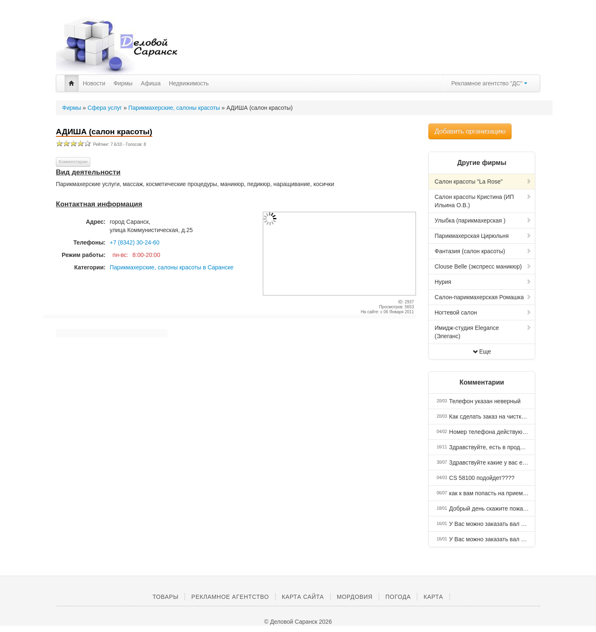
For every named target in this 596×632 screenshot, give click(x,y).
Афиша (151, 83)
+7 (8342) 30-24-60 (134, 242)
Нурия (483, 281)
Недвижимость (189, 83)
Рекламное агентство (230, 596)
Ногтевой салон (483, 312)
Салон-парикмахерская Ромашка (483, 297)
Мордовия (354, 596)
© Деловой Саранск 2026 (298, 621)
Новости (94, 83)
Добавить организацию (470, 131)
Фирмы (122, 83)
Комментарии (73, 161)
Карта (433, 596)
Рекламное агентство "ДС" (489, 83)
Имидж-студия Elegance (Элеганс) (483, 331)
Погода (398, 596)
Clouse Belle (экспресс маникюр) (483, 266)
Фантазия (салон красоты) (483, 251)
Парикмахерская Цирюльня (483, 235)
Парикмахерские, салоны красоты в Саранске (171, 267)
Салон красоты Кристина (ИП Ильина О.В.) (483, 201)
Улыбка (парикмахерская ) (483, 220)
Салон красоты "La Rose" (483, 181)
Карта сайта (303, 596)
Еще (482, 351)
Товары (165, 596)
